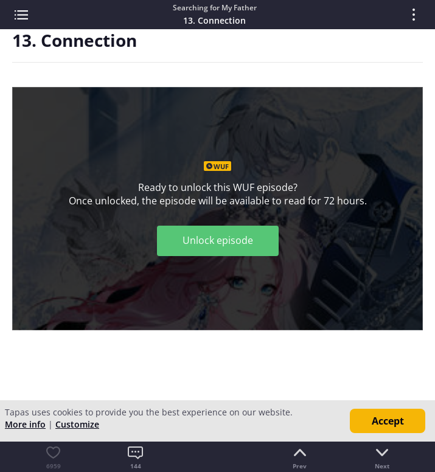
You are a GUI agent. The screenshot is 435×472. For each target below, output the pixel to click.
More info (25, 424)
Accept (388, 421)
